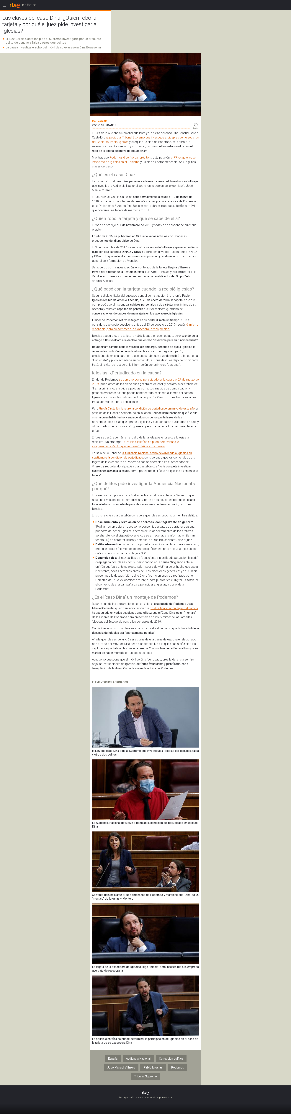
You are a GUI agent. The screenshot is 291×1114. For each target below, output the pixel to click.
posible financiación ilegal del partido (174, 608)
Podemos (177, 1067)
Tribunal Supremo (145, 1076)
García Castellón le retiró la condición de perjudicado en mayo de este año (147, 408)
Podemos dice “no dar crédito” (129, 157)
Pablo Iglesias (153, 1067)
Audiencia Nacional (138, 1058)
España (112, 1058)
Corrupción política (171, 1058)
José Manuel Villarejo (121, 1067)
